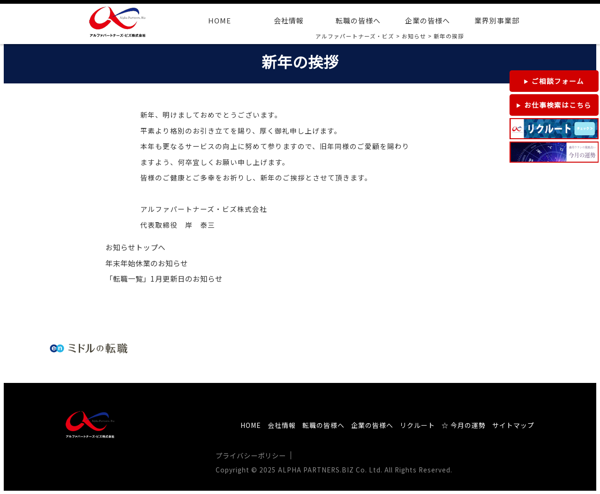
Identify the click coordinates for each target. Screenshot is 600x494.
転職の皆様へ (358, 20)
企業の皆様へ (427, 20)
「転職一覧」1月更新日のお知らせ (163, 279)
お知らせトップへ (135, 247)
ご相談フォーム (558, 81)
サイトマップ (513, 425)
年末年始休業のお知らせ (146, 263)
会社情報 (289, 20)
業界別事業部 (496, 20)
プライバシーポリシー (251, 455)
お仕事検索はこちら (558, 105)
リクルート (417, 425)
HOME (219, 20)
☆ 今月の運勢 (464, 425)
